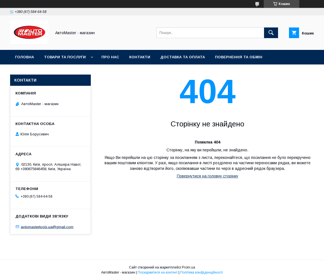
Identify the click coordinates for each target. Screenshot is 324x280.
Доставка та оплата (182, 57)
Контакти (139, 57)
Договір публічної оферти (97, 72)
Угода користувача (36, 72)
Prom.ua (188, 267)
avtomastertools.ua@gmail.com (47, 227)
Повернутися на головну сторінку (207, 176)
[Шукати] (271, 32)
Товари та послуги (65, 57)
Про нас (110, 57)
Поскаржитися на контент (158, 272)
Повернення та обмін (238, 57)
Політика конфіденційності (201, 272)
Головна (24, 57)
